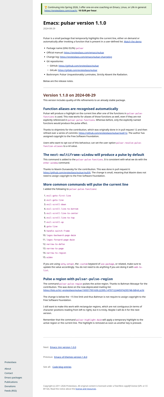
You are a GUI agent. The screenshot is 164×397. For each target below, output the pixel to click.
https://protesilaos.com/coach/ (60, 10)
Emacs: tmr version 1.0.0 (63, 347)
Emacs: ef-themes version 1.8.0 (70, 356)
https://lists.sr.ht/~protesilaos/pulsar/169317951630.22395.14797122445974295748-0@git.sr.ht (93, 290)
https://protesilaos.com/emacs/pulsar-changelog (86, 56)
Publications (11, 381)
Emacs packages (13, 377)
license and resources (86, 388)
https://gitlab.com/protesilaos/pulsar (77, 70)
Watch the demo (133, 41)
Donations (10, 386)
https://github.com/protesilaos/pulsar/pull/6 (67, 172)
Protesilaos (10, 362)
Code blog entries (62, 366)
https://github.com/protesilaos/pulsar (79, 65)
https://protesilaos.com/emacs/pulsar (84, 52)
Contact (9, 373)
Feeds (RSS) (11, 390)
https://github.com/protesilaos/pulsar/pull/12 (103, 132)
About (8, 368)
